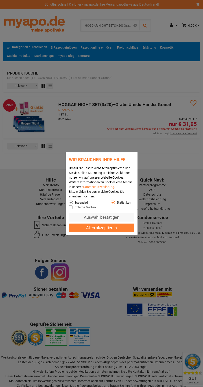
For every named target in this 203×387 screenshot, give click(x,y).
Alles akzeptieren (101, 227)
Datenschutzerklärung (98, 186)
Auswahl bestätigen (101, 217)
